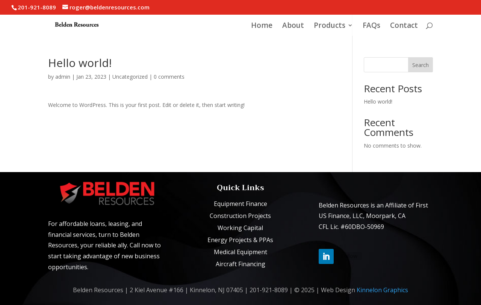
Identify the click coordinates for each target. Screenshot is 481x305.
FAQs (371, 26)
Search (420, 65)
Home (261, 26)
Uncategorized (130, 76)
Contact (404, 26)
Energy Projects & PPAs (240, 240)
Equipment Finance (240, 204)
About (293, 26)
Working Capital (240, 228)
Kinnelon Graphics (382, 290)
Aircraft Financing (240, 264)
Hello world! (378, 101)
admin (62, 76)
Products (329, 26)
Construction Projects (240, 216)
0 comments (169, 76)
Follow (349, 255)
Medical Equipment (240, 252)
